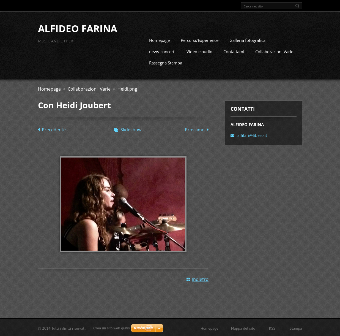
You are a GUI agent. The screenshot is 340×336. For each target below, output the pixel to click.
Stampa (296, 327)
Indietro (200, 279)
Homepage (159, 39)
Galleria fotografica (247, 39)
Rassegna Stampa (165, 62)
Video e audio (199, 51)
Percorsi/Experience (199, 39)
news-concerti (162, 51)
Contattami (233, 51)
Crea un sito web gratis (111, 328)
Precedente (54, 129)
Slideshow (130, 129)
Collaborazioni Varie (274, 51)
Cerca (297, 6)
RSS (272, 327)
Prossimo (195, 129)
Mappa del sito (243, 327)
